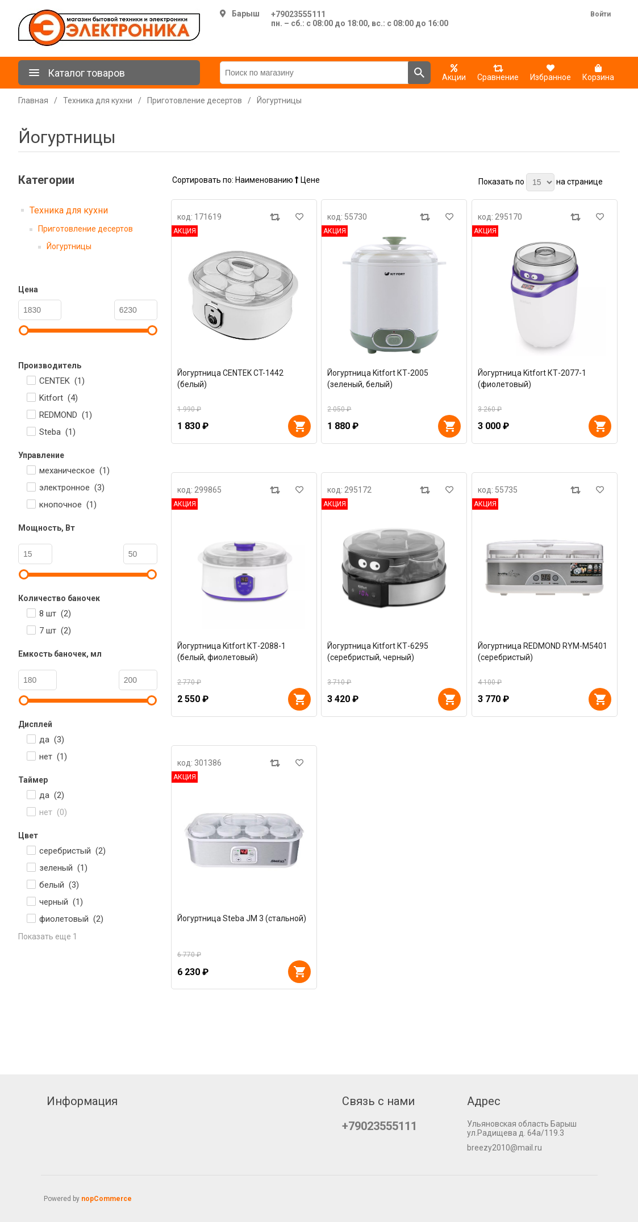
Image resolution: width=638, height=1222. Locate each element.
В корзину (299, 426)
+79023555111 (298, 14)
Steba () (57, 432)
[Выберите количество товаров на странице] (540, 182)
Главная (33, 100)
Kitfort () (58, 398)
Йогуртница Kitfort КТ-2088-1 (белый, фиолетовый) (231, 651)
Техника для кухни (69, 210)
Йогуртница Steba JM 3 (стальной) (241, 918)
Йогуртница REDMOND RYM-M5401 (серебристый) (542, 651)
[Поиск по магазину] (314, 72)
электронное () (72, 487)
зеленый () (63, 868)
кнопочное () (68, 504)
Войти (600, 14)
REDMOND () (65, 415)
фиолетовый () (71, 919)
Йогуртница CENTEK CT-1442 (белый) (230, 378)
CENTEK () (62, 381)
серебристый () (72, 851)
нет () (53, 756)
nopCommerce (106, 1199)
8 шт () (55, 613)
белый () (59, 885)
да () (51, 739)
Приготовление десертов (85, 228)
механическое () (74, 470)
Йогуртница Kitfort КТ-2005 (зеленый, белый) (377, 378)
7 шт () (55, 630)
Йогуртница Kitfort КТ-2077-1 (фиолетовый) (532, 378)
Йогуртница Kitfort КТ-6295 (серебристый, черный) (377, 651)
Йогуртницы (69, 246)
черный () (61, 902)
